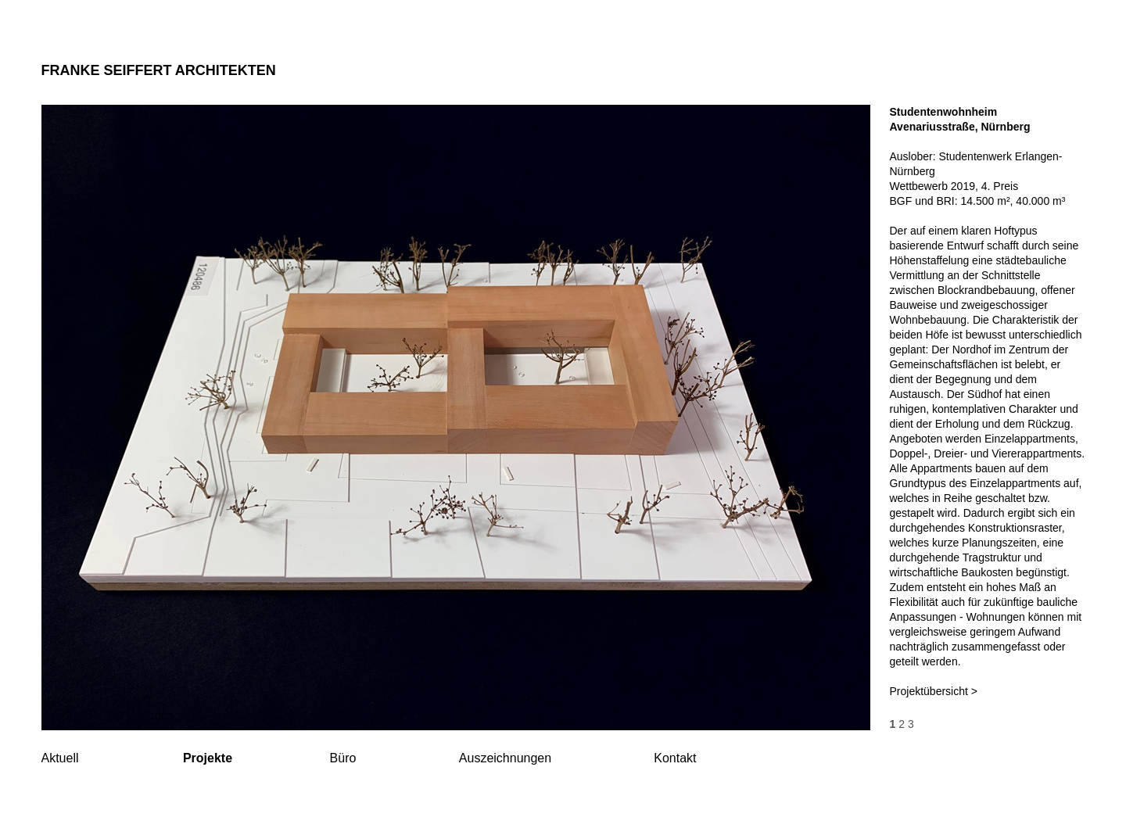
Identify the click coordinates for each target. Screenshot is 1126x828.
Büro (343, 758)
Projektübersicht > (933, 691)
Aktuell (60, 758)
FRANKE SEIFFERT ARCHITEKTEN (158, 70)
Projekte (207, 758)
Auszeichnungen (505, 758)
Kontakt (675, 758)
